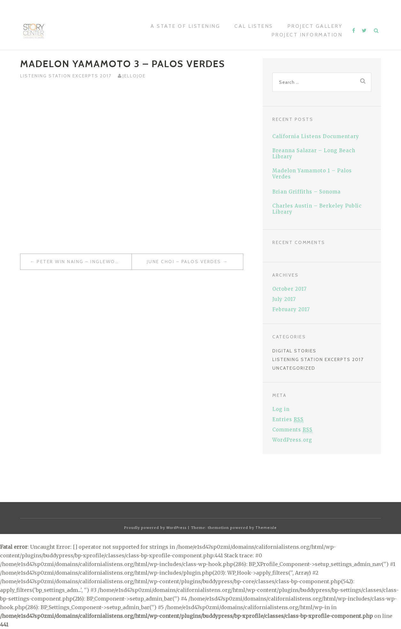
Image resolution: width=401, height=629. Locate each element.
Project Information (307, 35)
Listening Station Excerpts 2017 (65, 76)
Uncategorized (293, 368)
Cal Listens (253, 26)
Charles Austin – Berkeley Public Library (317, 209)
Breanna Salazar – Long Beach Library (313, 153)
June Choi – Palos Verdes (184, 261)
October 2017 (289, 289)
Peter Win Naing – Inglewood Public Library (84, 261)
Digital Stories (294, 351)
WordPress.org (292, 440)
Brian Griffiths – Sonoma (306, 192)
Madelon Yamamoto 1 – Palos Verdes (312, 174)
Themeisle (266, 527)
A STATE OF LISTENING (185, 26)
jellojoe (134, 76)
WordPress (176, 527)
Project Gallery (315, 26)
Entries (288, 419)
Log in (281, 409)
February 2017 (291, 309)
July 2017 (284, 299)
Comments (292, 430)
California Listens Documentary (315, 136)
